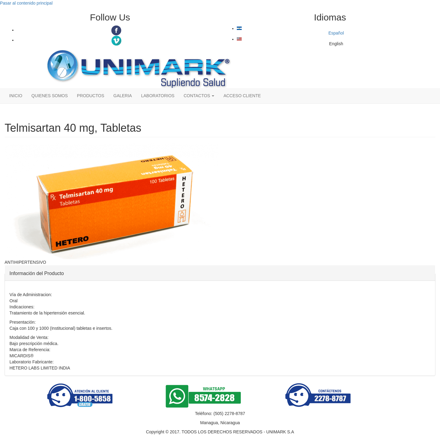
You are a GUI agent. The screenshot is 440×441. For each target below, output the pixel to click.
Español (290, 31)
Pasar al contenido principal (26, 3)
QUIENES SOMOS (49, 95)
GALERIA (122, 95)
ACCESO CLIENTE (242, 95)
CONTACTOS (199, 95)
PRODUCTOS (90, 95)
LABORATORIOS (157, 95)
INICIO (15, 95)
